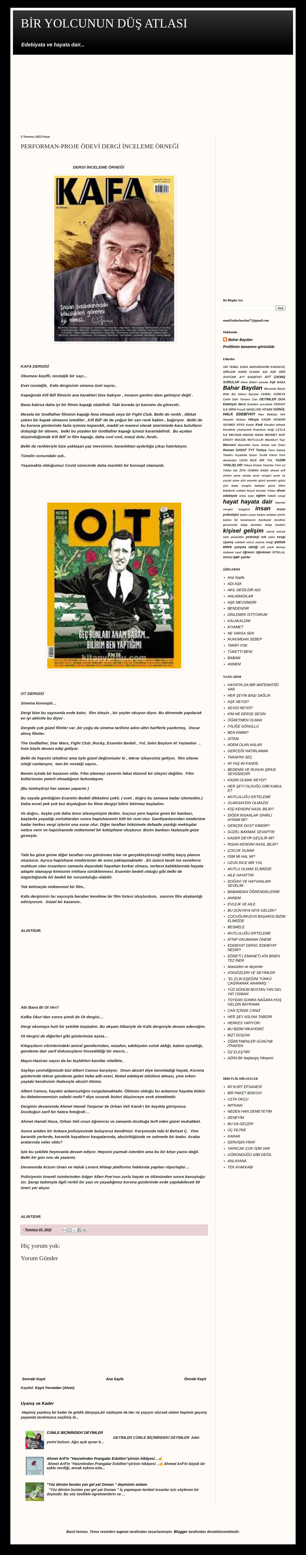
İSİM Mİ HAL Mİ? (241, 856)
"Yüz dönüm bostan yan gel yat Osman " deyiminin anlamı (97, 1484)
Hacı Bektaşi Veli (271, 414)
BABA (281, 382)
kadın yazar (248, 514)
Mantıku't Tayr (275, 439)
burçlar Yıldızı (265, 490)
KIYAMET (236, 627)
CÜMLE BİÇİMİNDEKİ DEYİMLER (75, 1433)
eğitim (261, 496)
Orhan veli (268, 445)
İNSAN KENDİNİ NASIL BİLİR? (253, 844)
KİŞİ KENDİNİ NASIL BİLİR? (251, 809)
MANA (259, 434)
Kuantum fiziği (263, 429)
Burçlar (254, 394)
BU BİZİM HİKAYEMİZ (246, 1029)
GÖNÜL (279, 409)
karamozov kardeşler (255, 519)
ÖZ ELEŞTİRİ (239, 1052)
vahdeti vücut (244, 542)
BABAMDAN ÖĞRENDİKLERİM (254, 892)
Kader (250, 424)
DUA (281, 399)
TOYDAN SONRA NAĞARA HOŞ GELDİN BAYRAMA (255, 1002)
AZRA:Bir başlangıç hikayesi (251, 1058)
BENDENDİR (238, 608)
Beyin (281, 388)
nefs (226, 537)
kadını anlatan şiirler (271, 514)
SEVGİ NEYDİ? (240, 708)
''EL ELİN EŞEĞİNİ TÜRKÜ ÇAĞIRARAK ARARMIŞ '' (250, 981)
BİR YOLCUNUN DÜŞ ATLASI (104, 23)
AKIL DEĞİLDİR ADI (244, 590)
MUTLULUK (255, 439)
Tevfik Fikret (268, 455)
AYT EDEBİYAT (250, 377)
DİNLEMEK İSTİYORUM (247, 614)
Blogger (180, 1532)
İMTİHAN (235, 1105)
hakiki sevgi (276, 495)
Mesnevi (229, 445)
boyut (251, 490)
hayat (230, 501)
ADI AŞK (235, 584)
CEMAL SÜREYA (273, 394)
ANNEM (234, 664)
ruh (263, 537)
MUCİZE (240, 439)
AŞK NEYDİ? (238, 702)
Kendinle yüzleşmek (237, 429)
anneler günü (256, 480)
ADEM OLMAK (249, 371)
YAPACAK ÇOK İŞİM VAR (249, 1148)
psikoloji (252, 537)
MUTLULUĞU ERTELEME (249, 797)
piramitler (237, 537)
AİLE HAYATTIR (241, 875)
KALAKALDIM (239, 621)
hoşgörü (244, 509)
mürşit (280, 531)
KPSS (241, 424)
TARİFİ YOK (238, 645)
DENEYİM (236, 1117)
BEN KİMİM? (238, 732)
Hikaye (253, 419)
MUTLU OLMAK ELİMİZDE (250, 869)
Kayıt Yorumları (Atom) (54, 1388)
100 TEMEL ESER (235, 366)
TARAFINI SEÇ (240, 757)
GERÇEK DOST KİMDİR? (249, 826)
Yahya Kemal (253, 465)
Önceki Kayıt (195, 1379)
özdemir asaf (232, 552)
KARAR (234, 1136)
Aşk (272, 382)
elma (242, 495)
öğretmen (263, 552)
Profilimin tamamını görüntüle (248, 347)
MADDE (248, 434)
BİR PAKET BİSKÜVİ (245, 1093)
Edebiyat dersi (234, 404)
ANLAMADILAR (240, 596)
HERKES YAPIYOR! (244, 1023)
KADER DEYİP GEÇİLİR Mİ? (251, 838)
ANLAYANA (237, 1161)
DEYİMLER (267, 399)
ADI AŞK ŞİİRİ (273, 371)
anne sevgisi (262, 475)
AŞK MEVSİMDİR (242, 602)
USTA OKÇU (238, 1099)
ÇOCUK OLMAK (241, 850)
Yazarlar (268, 465)
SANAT (241, 450)
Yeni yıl (280, 465)
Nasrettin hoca (248, 445)
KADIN (266, 419)
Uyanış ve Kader (37, 1403)
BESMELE (236, 927)
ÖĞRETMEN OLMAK (245, 720)
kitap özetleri (275, 524)
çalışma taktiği (246, 547)
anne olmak (242, 475)
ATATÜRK (230, 377)
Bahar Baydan (240, 340)
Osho (281, 445)
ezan (251, 495)
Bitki (226, 394)
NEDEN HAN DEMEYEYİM (250, 1111)
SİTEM (233, 739)
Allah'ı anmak (258, 382)
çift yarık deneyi (272, 547)
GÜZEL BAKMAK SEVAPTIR (251, 832)
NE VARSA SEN (241, 633)
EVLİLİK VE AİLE (242, 904)
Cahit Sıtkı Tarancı (236, 399)
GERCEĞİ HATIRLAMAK (248, 751)
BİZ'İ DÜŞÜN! (239, 1035)
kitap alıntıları (251, 524)
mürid (270, 531)
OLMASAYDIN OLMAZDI (248, 803)
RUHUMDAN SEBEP (245, 639)
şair (236, 557)
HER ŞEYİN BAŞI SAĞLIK (249, 695)
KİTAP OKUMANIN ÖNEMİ (249, 939)
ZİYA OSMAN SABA (253, 470)
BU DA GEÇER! (241, 1124)
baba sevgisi (241, 485)
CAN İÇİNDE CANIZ (244, 1010)
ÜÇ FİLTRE (237, 1130)
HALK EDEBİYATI (239, 414)
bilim (282, 485)
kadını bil (230, 519)
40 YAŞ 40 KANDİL (243, 763)
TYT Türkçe (257, 450)
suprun (122, 1532)
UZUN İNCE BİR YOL (256, 460)
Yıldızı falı (230, 470)
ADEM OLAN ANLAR (245, 745)
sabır (271, 537)
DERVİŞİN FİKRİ (241, 1142)
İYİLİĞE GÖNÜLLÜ (243, 726)
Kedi (258, 425)
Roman (228, 450)
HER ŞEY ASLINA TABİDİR (250, 1017)
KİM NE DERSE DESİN (247, 714)
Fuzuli (241, 409)
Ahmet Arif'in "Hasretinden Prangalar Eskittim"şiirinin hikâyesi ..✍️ (104, 1458)
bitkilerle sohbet (234, 490)
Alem (244, 382)
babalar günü (265, 485)
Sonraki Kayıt (33, 1379)
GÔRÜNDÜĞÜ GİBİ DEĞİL (250, 1155)
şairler (246, 557)
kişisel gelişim (243, 530)
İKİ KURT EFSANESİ (245, 1087)
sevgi (281, 537)
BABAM (234, 658)
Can (255, 399)
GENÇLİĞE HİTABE (259, 409)
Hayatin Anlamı (234, 419)
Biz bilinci (239, 394)
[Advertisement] (153, 91)
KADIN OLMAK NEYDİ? (247, 780)
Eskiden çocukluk (260, 404)
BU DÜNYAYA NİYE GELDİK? (252, 910)
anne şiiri (239, 480)
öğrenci (249, 552)
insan (262, 508)
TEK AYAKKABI (240, 1167)
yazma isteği (264, 542)
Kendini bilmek (274, 424)
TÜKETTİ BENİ (240, 652)
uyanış (228, 542)
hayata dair (257, 501)
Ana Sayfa (114, 1379)
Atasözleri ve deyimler (245, 967)
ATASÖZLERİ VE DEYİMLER (251, 973)
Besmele (270, 388)
